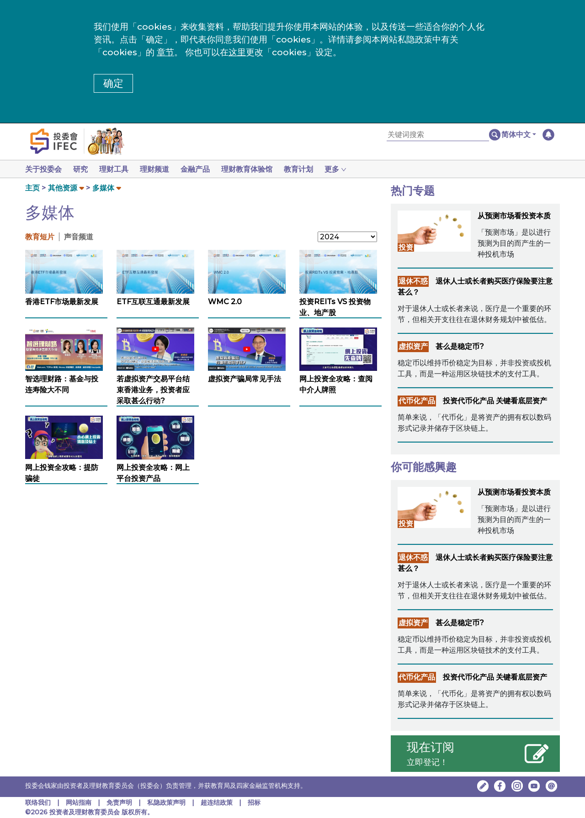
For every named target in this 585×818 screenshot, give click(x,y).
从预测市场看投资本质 (514, 215)
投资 (406, 247)
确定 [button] (113, 83)
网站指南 (78, 802)
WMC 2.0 (225, 301)
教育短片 (39, 236)
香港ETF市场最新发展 (61, 301)
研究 (82, 169)
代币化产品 (417, 400)
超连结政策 (217, 802)
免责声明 (120, 802)
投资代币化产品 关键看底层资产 (495, 400)
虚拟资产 (413, 346)
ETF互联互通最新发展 (153, 301)
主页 (32, 188)
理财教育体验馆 (256, 169)
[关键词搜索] (438, 135)
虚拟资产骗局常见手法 (244, 379)
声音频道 (78, 236)
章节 (165, 52)
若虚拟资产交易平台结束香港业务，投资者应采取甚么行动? (153, 390)
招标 (254, 802)
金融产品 (202, 169)
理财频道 (160, 169)
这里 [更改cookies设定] (237, 52)
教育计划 (309, 169)
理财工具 (117, 169)
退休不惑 (413, 281)
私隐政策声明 (166, 802)
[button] (518, 134)
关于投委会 (43, 169)
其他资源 (62, 188)
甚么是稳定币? (460, 346)
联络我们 (38, 802)
